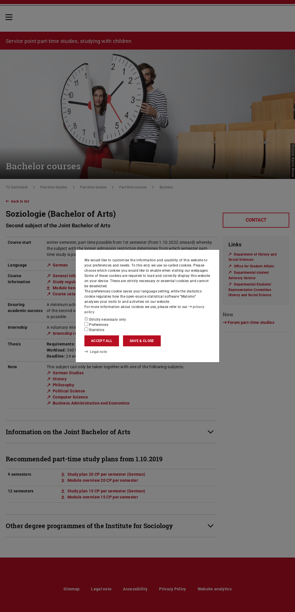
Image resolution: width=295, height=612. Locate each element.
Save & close (142, 341)
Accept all (101, 341)
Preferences (96, 324)
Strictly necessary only (105, 319)
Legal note (95, 352)
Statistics (94, 329)
